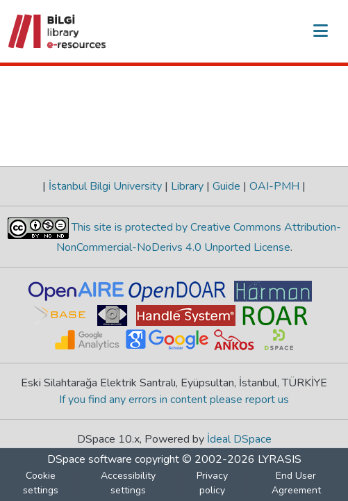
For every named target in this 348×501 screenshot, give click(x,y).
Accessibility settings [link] (128, 483)
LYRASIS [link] (279, 459)
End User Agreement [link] (296, 483)
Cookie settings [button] (40, 483)
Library (187, 186)
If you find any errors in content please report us (174, 399)
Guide (226, 186)
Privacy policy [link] (212, 483)
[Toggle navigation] (320, 31)
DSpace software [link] (89, 459)
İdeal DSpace (239, 439)
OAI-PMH (274, 186)
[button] (58, 31)
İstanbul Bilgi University (105, 186)
